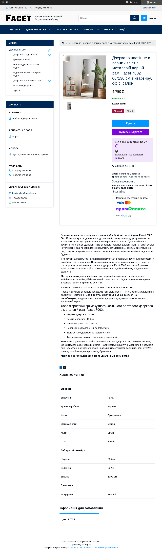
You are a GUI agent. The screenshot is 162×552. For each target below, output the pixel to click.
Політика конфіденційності (105, 547)
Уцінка (16, 90)
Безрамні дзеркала (23, 85)
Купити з (130, 132)
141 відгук (134, 2)
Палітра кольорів (67, 29)
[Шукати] (134, 18)
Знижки (108, 29)
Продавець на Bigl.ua (81, 544)
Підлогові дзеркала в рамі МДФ (27, 74)
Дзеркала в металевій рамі (27, 80)
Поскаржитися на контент (79, 547)
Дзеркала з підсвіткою (25, 54)
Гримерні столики (22, 59)
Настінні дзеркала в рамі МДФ (26, 66)
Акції (122, 29)
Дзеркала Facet (36, 29)
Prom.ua (97, 541)
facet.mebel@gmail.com (24, 193)
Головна (14, 29)
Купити (130, 123)
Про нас (89, 29)
